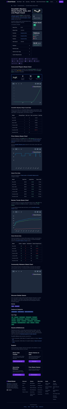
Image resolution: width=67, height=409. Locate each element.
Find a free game (34, 374)
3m (16, 83)
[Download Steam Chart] (40, 84)
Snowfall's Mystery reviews (22, 240)
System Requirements (21, 54)
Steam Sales (33, 1)
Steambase (9, 383)
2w (13, 83)
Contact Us (41, 406)
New (23, 1)
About (37, 406)
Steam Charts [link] (14, 58)
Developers (40, 389)
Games (15, 5)
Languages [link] (36, 61)
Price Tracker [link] (28, 58)
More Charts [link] (14, 63)
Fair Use (32, 406)
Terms (29, 406)
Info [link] (26, 61)
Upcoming (27, 1)
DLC (23, 385)
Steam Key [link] (34, 58)
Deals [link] (13, 61)
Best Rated (32, 383)
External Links (21, 48)
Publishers (40, 392)
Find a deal (34, 361)
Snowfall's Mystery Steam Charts (32, 5)
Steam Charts (25, 392)
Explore (61, 1)
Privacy (25, 406)
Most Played (19, 1)
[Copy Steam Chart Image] (38, 84)
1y (18, 83)
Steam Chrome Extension (41, 1)
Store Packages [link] (20, 61)
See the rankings (18, 374)
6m (16, 149)
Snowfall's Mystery (15, 16)
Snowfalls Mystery (21, 5)
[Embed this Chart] (36, 84)
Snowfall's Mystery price (20, 144)
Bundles (24, 389)
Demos (23, 387)
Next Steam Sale (56, 393)
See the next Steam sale (19, 361)
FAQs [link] (20, 63)
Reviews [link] (21, 58)
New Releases (33, 389)
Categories (40, 385)
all (21, 83)
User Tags (40, 387)
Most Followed (33, 387)
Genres (39, 383)
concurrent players (23, 17)
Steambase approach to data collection (28, 334)
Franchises (40, 394)
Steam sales (23, 175)
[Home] (11, 5)
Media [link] (30, 61)
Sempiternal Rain (24, 33)
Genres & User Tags (21, 51)
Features (21, 45)
